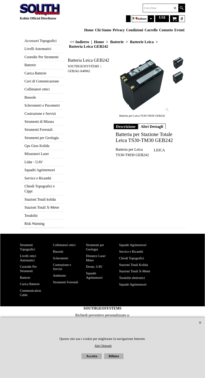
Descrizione (126, 126)
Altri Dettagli (152, 126)
